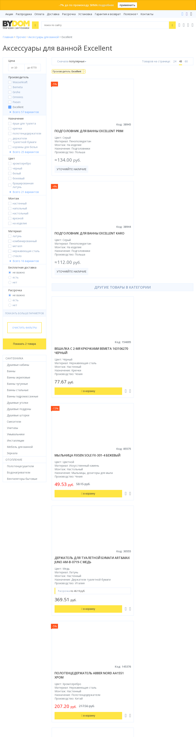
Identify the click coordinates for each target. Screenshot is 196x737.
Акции (9, 14)
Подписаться (49, 697)
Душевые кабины (14, 560)
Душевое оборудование (18, 555)
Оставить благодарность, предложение (127, 694)
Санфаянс (9, 582)
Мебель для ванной (16, 576)
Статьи (105, 603)
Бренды (105, 555)
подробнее (106, 5)
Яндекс (56, 617)
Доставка (53, 14)
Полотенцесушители (16, 593)
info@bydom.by (112, 654)
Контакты (146, 14)
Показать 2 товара (24, 343)
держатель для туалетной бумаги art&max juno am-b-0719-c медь (84, 359)
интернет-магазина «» (34, 613)
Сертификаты (109, 598)
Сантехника (14, 358)
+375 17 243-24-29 (114, 644)
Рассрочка (69, 14)
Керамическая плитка (17, 587)
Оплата (39, 14)
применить (127, 5)
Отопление (14, 459)
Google (44, 617)
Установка (85, 14)
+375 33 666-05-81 (114, 638)
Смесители (10, 571)
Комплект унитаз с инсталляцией (24, 609)
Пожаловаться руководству (119, 699)
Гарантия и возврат (108, 14)
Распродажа (24, 14)
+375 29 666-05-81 (104, 633)
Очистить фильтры (24, 327)
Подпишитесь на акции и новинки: (27, 678)
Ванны (7, 566)
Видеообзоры (110, 609)
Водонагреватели (14, 598)
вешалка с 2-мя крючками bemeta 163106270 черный (83, 252)
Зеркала (8, 603)
